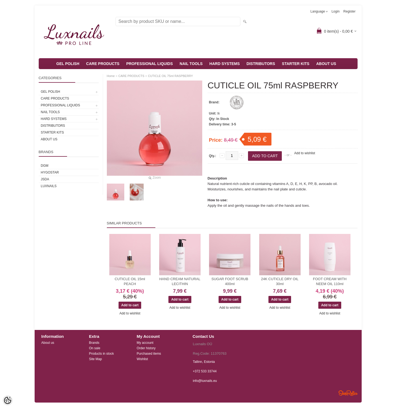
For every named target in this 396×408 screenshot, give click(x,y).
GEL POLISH (68, 63)
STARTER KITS (295, 63)
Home (111, 76)
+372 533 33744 (205, 371)
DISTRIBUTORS (261, 63)
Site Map (95, 359)
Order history (146, 348)
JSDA (45, 179)
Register (349, 11)
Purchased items (149, 354)
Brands (94, 343)
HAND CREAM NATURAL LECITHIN (179, 281)
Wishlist (142, 359)
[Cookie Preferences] (8, 400)
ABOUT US (326, 63)
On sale (94, 348)
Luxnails (49, 186)
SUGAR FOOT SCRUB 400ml (229, 281)
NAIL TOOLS (191, 63)
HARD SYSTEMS (224, 63)
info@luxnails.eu (205, 381)
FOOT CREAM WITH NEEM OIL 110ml (329, 281)
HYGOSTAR (50, 172)
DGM (45, 166)
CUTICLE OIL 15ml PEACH (130, 281)
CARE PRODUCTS (102, 63)
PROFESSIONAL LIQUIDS (149, 63)
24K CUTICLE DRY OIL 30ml (280, 281)
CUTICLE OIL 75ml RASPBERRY (170, 76)
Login (335, 11)
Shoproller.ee (348, 393)
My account (145, 343)
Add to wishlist (304, 153)
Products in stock (101, 354)
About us (47, 343)
